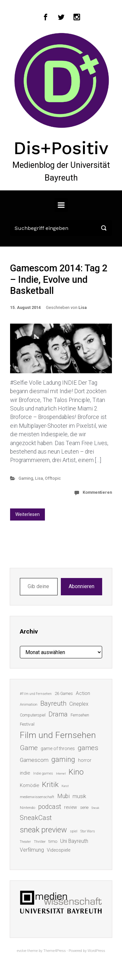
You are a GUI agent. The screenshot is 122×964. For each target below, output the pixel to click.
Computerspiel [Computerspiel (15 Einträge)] (33, 715)
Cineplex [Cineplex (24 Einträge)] (78, 704)
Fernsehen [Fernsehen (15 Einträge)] (80, 715)
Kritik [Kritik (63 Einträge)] (50, 784)
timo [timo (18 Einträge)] (52, 841)
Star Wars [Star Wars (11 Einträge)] (87, 831)
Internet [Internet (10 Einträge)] (61, 773)
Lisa (82, 307)
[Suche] (61, 228)
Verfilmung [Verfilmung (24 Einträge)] (32, 850)
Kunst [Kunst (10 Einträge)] (65, 786)
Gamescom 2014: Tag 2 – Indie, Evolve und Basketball (58, 279)
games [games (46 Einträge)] (88, 748)
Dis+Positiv (61, 147)
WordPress (96, 951)
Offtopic (53, 478)
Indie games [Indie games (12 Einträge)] (43, 773)
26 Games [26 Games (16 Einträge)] (64, 693)
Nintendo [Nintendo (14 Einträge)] (27, 807)
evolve (21, 951)
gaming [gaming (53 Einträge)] (63, 759)
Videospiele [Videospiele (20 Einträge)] (58, 850)
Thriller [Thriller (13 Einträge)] (40, 842)
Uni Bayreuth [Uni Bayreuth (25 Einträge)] (74, 841)
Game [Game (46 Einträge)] (29, 748)
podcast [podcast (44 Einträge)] (49, 807)
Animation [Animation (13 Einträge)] (28, 704)
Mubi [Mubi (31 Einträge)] (63, 796)
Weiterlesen (27, 514)
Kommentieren (97, 492)
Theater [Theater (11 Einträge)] (25, 842)
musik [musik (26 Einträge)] (79, 796)
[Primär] (61, 205)
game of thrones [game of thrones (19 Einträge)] (58, 748)
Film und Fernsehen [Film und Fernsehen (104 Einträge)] (58, 735)
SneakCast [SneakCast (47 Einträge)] (36, 818)
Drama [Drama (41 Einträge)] (58, 714)
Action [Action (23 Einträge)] (83, 693)
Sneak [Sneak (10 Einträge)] (95, 808)
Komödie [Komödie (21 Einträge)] (29, 785)
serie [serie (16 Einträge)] (84, 807)
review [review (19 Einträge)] (70, 807)
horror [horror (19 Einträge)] (84, 760)
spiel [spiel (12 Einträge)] (73, 831)
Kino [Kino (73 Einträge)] (76, 772)
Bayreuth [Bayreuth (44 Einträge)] (53, 703)
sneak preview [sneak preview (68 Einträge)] (43, 829)
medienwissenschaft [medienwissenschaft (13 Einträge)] (37, 797)
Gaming (26, 478)
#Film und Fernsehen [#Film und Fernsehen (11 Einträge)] (36, 694)
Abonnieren (81, 586)
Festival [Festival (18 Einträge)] (27, 724)
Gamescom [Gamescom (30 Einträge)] (34, 760)
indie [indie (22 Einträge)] (25, 773)
